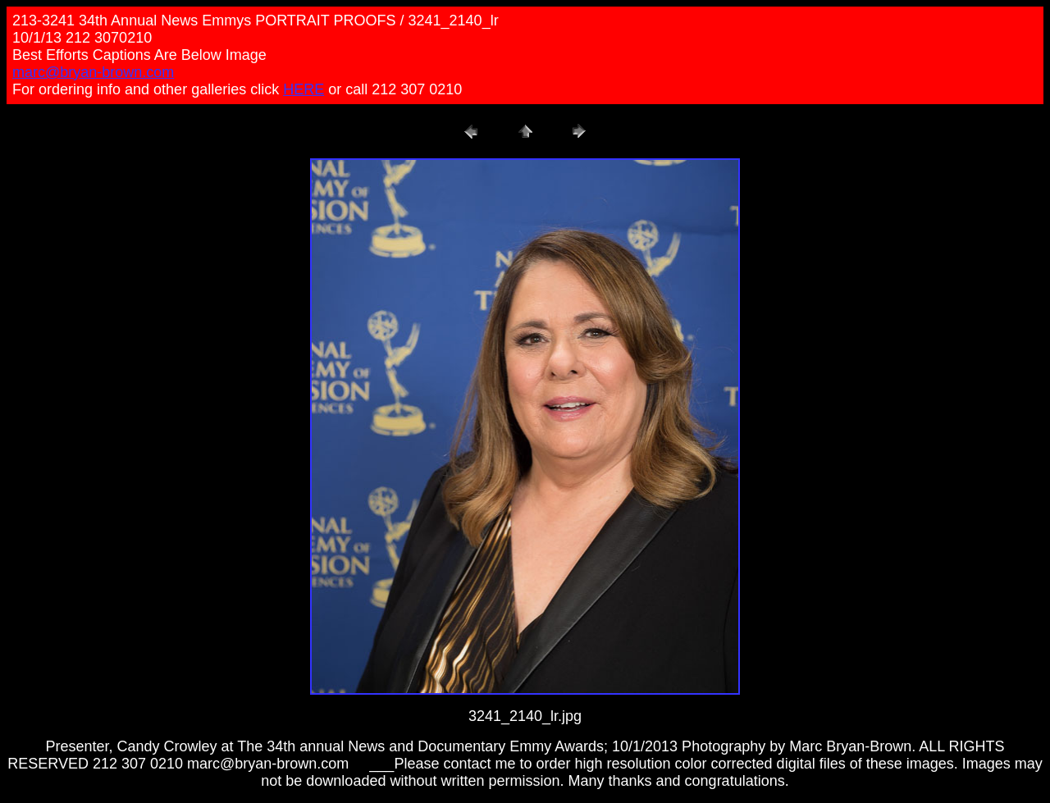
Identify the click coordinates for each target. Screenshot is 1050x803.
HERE (303, 89)
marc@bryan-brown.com (93, 72)
